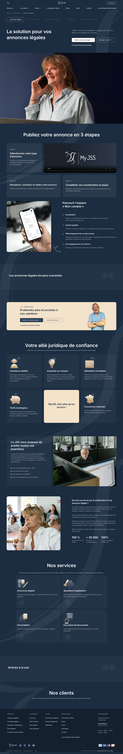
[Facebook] (24, 745)
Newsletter (65, 728)
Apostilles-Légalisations (53, 19)
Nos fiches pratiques (51, 718)
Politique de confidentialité (14, 750)
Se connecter (111, 3)
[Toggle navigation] (8, 3)
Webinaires (48, 725)
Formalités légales (33, 19)
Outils (37, 8)
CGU (36, 750)
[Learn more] (67, 602)
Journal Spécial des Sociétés (107, 8)
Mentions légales (28, 750)
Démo (68, 8)
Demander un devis (105, 40)
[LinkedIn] (20, 745)
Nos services (17, 13)
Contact (88, 8)
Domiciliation (71, 19)
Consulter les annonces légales (82, 45)
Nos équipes (34, 725)
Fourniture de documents (90, 19)
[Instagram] (29, 745)
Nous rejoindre (34, 728)
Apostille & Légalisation (75, 590)
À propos (33, 718)
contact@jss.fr (102, 723)
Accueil (9, 13)
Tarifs (78, 8)
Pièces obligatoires (51, 721)
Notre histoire (34, 721)
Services (9, 8)
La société (23, 8)
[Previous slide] (104, 275)
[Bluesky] (33, 745)
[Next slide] (111, 275)
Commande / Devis (53, 8)
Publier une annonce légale (83, 40)
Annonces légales (26, 590)
